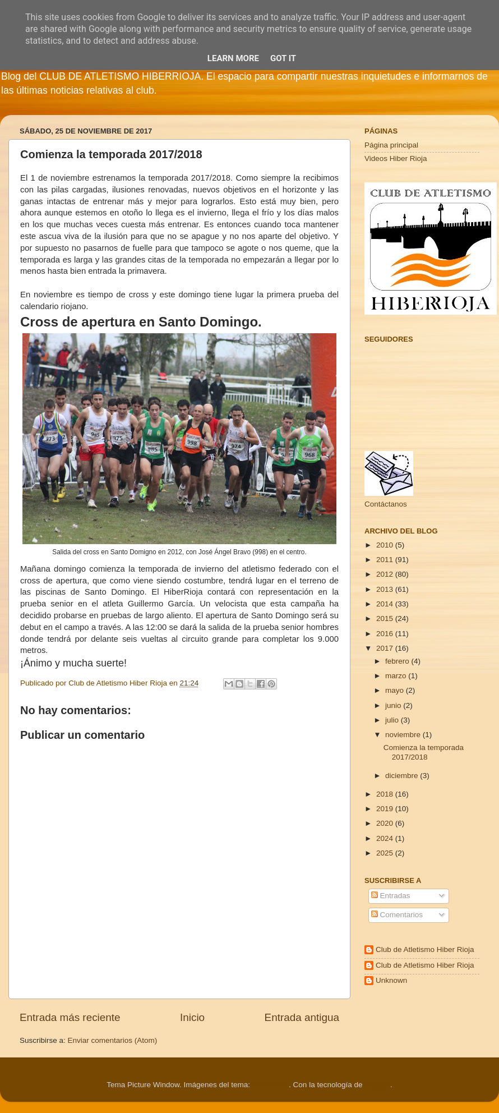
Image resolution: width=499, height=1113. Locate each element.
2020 (385, 823)
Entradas (390, 895)
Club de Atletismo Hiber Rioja (425, 949)
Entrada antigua (302, 1017)
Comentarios (397, 914)
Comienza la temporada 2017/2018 (424, 752)
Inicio (192, 1017)
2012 (385, 574)
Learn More (233, 58)
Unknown (391, 980)
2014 (385, 604)
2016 (385, 633)
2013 (385, 589)
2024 (385, 838)
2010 (385, 545)
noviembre (404, 734)
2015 (385, 618)
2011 (385, 559)
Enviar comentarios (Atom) (113, 1040)
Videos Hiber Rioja (395, 158)
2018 (385, 794)
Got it (283, 58)
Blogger (377, 1084)
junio (394, 705)
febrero (398, 661)
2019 (385, 808)
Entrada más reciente (70, 1017)
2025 (385, 853)
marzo (396, 676)
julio (393, 720)
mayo (395, 690)
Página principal (391, 145)
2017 (385, 648)
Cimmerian (270, 1084)
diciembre (402, 775)
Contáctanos (385, 504)
